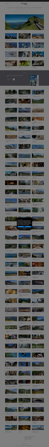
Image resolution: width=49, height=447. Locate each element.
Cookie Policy (25, 221)
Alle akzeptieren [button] (28, 226)
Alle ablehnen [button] (20, 226)
